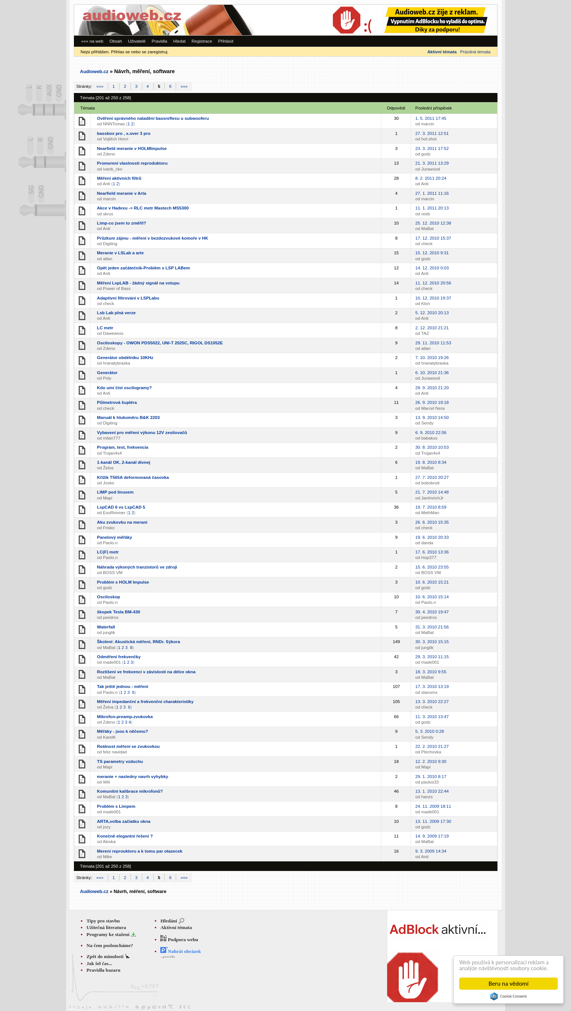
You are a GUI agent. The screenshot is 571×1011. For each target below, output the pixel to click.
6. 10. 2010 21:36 (432, 372)
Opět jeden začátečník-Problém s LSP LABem (143, 267)
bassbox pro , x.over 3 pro (123, 133)
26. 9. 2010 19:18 (432, 402)
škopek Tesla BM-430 (118, 611)
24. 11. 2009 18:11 (433, 806)
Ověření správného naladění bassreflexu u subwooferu (153, 118)
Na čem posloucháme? (109, 945)
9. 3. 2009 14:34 (430, 851)
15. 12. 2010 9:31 (432, 252)
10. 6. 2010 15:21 (432, 582)
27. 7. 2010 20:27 (432, 477)
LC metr (105, 327)
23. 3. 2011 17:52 (432, 148)
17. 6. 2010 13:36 (432, 551)
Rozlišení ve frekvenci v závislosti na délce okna (146, 671)
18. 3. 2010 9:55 (430, 671)
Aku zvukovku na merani (122, 522)
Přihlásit (225, 41)
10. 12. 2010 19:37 (433, 297)
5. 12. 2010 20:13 (432, 312)
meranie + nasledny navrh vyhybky (132, 776)
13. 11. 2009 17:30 (433, 821)
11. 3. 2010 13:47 (432, 716)
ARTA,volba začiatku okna (123, 821)
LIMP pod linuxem (115, 492)
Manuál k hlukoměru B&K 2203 (128, 417)
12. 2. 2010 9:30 (430, 761)
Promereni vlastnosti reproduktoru (132, 163)
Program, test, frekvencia (122, 447)
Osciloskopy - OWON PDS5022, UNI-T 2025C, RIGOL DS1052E (160, 342)
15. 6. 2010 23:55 (432, 566)
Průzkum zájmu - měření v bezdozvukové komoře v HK (152, 238)
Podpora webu (179, 939)
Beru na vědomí (509, 983)
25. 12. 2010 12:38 (433, 223)
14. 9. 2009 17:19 (432, 835)
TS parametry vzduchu (120, 761)
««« (99, 86)
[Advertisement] (396, 20)
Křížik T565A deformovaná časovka (133, 477)
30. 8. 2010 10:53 (432, 447)
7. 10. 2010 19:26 (432, 357)
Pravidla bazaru (103, 970)
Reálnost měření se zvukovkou (128, 746)
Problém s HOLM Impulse (123, 582)
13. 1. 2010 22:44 (432, 791)
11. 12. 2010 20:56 (433, 282)
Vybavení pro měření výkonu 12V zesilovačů (142, 432)
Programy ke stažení (108, 934)
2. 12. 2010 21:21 (432, 327)
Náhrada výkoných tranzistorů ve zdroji (137, 566)
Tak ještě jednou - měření (122, 686)
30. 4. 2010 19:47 (432, 611)
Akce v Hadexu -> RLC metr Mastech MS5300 (143, 207)
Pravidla (159, 41)
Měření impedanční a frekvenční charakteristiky (145, 701)
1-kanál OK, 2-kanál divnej (123, 462)
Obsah (115, 41)
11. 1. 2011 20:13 (432, 207)
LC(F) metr (108, 551)
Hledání (168, 921)
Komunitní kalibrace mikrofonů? (130, 791)
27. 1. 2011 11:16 (432, 193)
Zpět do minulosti (105, 956)
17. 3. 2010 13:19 (432, 686)
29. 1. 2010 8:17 (430, 776)
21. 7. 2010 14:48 (432, 492)
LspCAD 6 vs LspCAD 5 (121, 507)
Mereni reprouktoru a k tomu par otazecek (139, 851)
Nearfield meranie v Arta (121, 193)
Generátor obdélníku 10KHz (125, 357)
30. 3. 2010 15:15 (432, 641)
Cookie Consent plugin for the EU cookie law (508, 996)
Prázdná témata (475, 51)
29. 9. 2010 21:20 (432, 387)
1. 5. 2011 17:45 (430, 118)
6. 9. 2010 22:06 (430, 432)
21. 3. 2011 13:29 (432, 163)
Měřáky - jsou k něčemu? (122, 731)
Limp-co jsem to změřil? (121, 223)
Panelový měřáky (114, 537)
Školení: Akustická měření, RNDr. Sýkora (138, 641)
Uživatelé (137, 41)
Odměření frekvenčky (119, 656)
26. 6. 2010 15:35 (432, 522)
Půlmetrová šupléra (117, 402)
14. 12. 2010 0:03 (432, 267)
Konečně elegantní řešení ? (125, 835)
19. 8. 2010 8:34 (430, 462)
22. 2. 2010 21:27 (432, 746)
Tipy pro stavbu (103, 921)
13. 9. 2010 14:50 (432, 417)
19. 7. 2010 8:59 (430, 507)
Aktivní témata (176, 927)
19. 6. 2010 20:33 (432, 537)
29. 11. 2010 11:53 (433, 342)
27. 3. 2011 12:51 (432, 133)
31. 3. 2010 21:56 (432, 626)
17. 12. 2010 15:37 (433, 238)
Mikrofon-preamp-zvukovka (125, 716)
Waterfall (106, 626)
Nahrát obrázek (180, 951)
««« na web (92, 41)
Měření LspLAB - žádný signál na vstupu (138, 282)
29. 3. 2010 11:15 (432, 656)
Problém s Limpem (116, 806)
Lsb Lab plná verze (116, 312)
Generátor (107, 372)
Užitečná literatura (106, 927)
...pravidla (167, 956)
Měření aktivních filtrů (119, 178)
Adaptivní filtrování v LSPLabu (128, 297)
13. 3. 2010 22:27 (432, 701)
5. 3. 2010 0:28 (429, 731)
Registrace (202, 41)
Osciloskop (108, 596)
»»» (184, 86)
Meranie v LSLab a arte (120, 252)
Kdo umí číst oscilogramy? (124, 387)
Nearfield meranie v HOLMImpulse (132, 148)
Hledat (179, 41)
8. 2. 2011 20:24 (430, 178)
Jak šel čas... (99, 963)
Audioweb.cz (94, 71)
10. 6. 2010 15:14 (432, 596)
